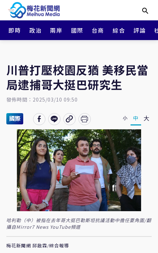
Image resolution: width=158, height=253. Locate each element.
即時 (14, 30)
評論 (139, 30)
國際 (77, 30)
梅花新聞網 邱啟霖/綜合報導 (37, 246)
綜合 (119, 30)
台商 (98, 30)
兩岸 (56, 30)
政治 (35, 30)
